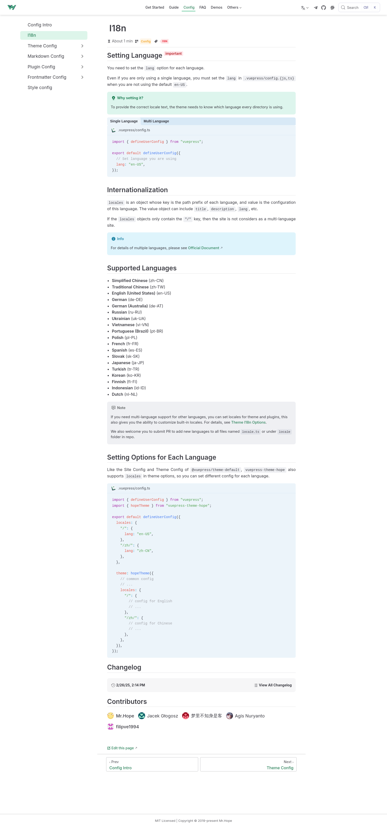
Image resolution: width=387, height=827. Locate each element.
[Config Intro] (152, 764)
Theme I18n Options (248, 422)
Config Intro (37, 24)
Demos (216, 7)
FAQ (202, 7)
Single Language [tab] (124, 121)
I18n (29, 35)
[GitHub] (324, 8)
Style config (37, 87)
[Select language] (305, 7)
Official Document (203, 248)
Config (188, 7)
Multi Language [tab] (156, 121)
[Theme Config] (248, 764)
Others (233, 8)
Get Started (154, 7)
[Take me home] (13, 7)
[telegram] (316, 8)
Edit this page (120, 748)
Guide (174, 7)
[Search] (359, 7)
